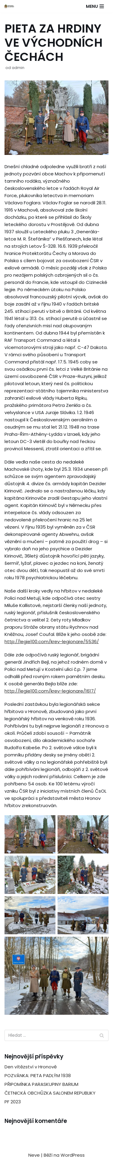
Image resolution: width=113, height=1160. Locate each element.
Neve (34, 1155)
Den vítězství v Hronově (31, 1067)
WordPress (73, 1155)
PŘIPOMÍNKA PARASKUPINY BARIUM (41, 1084)
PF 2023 (13, 1102)
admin (18, 67)
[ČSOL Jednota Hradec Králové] (9, 6)
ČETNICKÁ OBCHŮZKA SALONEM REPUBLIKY (50, 1093)
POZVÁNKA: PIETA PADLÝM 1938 (38, 1075)
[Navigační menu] (94, 6)
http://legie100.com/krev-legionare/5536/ (52, 641)
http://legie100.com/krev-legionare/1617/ (50, 691)
